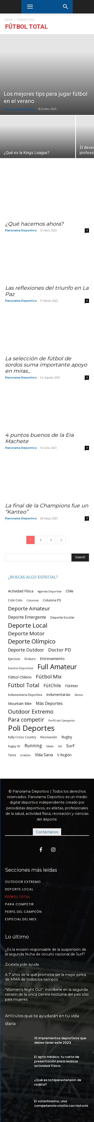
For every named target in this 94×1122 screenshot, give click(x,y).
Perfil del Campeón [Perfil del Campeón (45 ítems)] (61, 720)
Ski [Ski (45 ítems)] (60, 746)
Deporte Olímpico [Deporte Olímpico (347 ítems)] (31, 641)
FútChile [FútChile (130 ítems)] (52, 685)
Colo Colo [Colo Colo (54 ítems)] (15, 600)
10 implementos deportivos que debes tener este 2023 (60, 1040)
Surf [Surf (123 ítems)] (70, 745)
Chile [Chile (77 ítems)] (69, 591)
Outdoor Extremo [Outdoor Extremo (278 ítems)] (30, 711)
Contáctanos (47, 832)
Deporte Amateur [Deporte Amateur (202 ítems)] (29, 608)
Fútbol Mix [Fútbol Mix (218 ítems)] (49, 676)
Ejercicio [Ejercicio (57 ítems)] (14, 659)
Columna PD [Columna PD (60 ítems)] (52, 600)
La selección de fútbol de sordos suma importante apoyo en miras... (46, 364)
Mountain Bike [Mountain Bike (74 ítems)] (20, 703)
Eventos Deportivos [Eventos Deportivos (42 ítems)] (20, 668)
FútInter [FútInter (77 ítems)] (71, 685)
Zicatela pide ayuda (22, 964)
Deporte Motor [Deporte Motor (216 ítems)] (26, 633)
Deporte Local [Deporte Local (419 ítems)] (27, 625)
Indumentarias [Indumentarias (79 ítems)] (58, 694)
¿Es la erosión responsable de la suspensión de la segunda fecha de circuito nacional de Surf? (45, 952)
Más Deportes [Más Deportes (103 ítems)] (49, 703)
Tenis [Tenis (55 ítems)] (12, 755)
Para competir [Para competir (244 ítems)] (26, 719)
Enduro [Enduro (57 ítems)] (30, 659)
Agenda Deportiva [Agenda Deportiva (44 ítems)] (49, 591)
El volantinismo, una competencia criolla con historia (61, 1103)
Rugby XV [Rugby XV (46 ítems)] (14, 746)
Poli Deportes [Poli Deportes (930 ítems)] (31, 728)
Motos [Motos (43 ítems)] (79, 695)
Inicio (9, 19)
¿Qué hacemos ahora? (34, 224)
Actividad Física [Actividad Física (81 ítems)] (20, 590)
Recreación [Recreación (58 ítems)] (48, 737)
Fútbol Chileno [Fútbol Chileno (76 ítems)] (20, 677)
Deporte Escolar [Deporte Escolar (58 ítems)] (62, 617)
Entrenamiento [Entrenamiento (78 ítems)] (52, 658)
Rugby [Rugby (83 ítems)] (66, 736)
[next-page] (61, 540)
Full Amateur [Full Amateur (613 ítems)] (57, 666)
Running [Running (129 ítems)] (33, 745)
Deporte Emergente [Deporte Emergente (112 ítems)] (27, 617)
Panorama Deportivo (19, 109)
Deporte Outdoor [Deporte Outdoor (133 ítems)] (26, 650)
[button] (30, 6)
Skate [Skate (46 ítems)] (50, 746)
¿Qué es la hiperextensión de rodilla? (57, 1082)
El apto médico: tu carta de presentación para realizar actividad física (56, 1061)
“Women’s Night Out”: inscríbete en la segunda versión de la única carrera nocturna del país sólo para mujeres (47, 994)
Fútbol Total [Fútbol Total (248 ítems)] (23, 685)
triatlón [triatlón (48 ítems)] (25, 755)
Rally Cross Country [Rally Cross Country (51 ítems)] (22, 737)
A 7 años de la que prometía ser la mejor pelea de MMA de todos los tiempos (45, 977)
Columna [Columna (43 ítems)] (33, 600)
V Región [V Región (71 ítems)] (64, 754)
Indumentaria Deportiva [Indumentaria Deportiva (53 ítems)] (25, 695)
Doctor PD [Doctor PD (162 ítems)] (59, 649)
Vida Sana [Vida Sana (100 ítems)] (44, 754)
